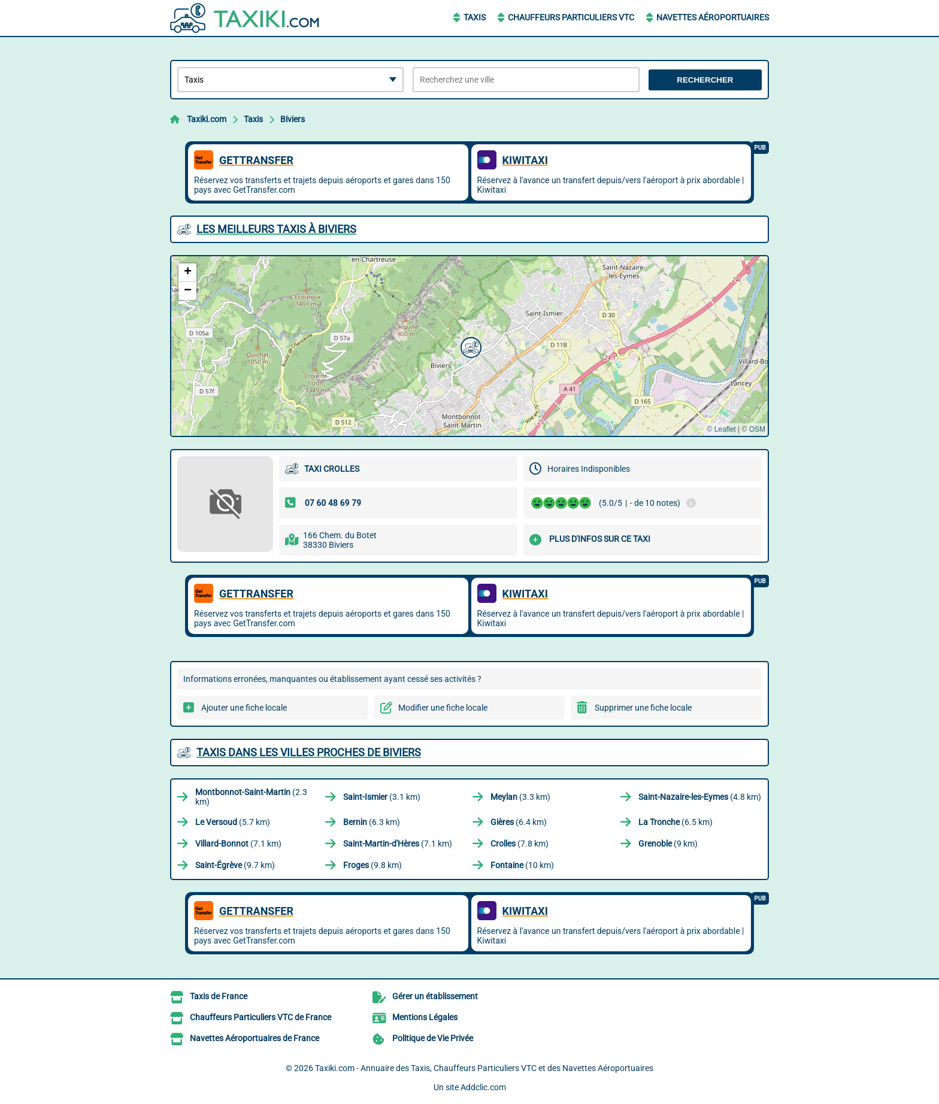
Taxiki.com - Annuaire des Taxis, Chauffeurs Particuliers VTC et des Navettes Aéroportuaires (484, 1068)
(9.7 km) (235, 865)
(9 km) (668, 843)
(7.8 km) (519, 843)
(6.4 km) (518, 822)
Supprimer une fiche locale (643, 707)
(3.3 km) (520, 797)
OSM (757, 429)
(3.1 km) (381, 797)
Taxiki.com (206, 119)
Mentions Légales (425, 1017)
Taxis (475, 17)
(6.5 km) (675, 822)
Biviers (292, 119)
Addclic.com (483, 1087)
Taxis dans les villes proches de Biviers (308, 752)
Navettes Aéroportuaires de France (254, 1038)
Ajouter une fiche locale (244, 707)
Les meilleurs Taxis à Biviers (276, 229)
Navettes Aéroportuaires (712, 17)
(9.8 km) (372, 865)
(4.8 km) (699, 797)
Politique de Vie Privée (432, 1038)
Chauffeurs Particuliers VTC (571, 17)
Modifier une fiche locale (442, 707)
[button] (469, 346)
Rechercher (705, 79)
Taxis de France (218, 996)
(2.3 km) (251, 796)
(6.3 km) (371, 822)
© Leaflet (721, 429)
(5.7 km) (232, 822)
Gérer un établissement (435, 996)
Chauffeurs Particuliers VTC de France (260, 1017)
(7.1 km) (238, 843)
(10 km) (522, 865)
